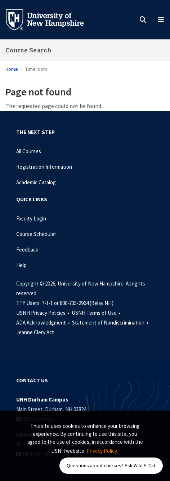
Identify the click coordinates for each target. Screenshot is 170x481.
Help (21, 265)
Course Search (28, 50)
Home (11, 69)
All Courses (28, 151)
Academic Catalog (36, 182)
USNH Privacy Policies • (43, 312)
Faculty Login (31, 218)
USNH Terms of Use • (97, 312)
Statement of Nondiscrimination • (110, 322)
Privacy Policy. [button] (102, 450)
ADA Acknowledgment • (43, 322)
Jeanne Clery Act (35, 332)
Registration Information (44, 166)
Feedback (27, 249)
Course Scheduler (36, 234)
